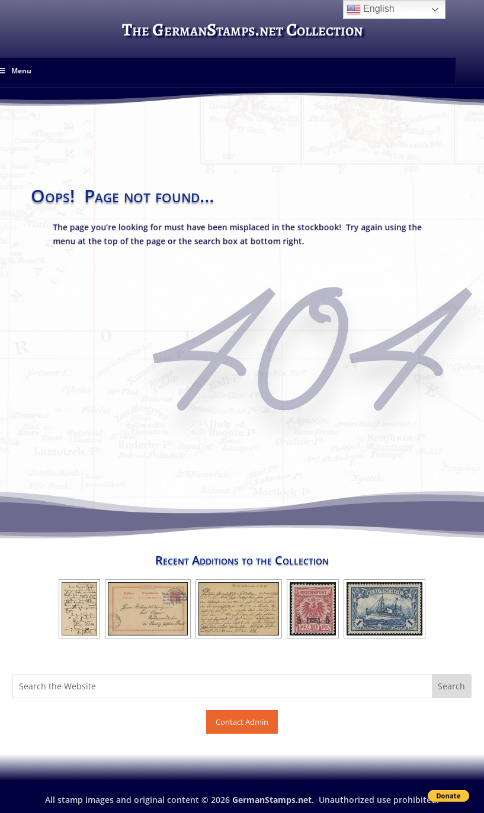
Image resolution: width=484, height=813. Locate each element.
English (371, 9)
